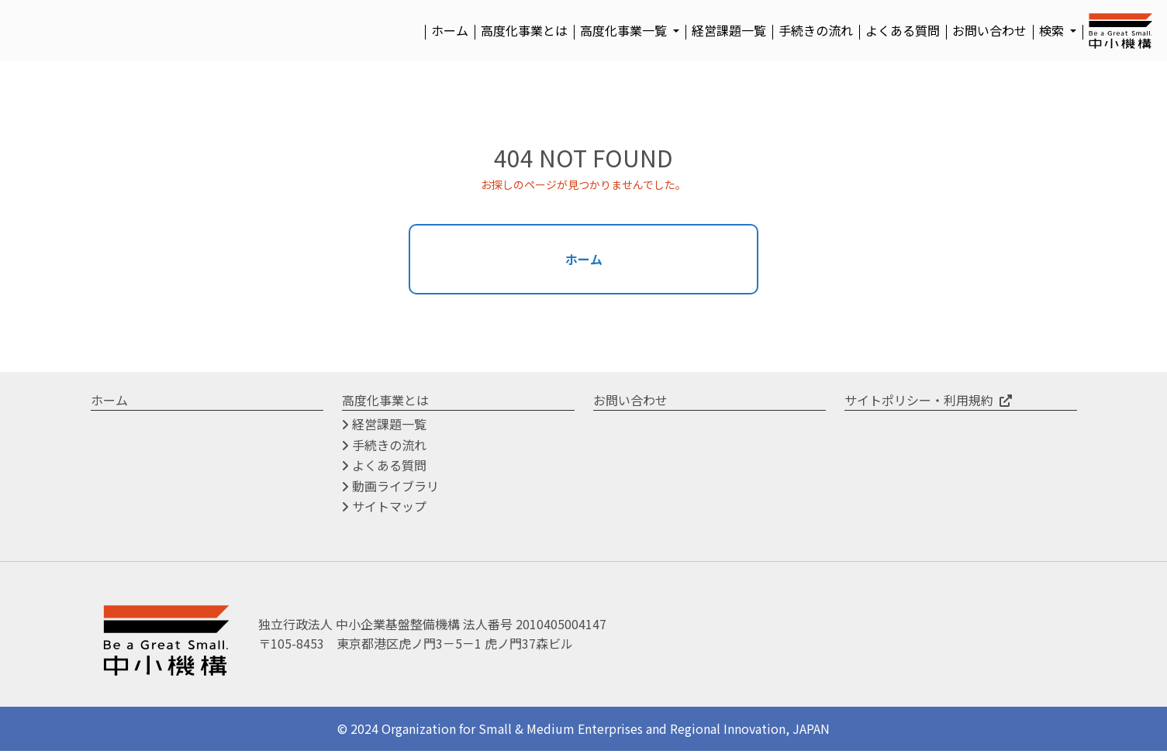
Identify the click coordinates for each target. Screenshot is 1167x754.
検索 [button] (1053, 30)
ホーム (449, 30)
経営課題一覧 (729, 30)
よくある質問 (902, 30)
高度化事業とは (524, 30)
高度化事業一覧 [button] (625, 30)
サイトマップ (389, 509)
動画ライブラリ (395, 488)
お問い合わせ (989, 30)
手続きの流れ (816, 30)
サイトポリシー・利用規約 (918, 402)
